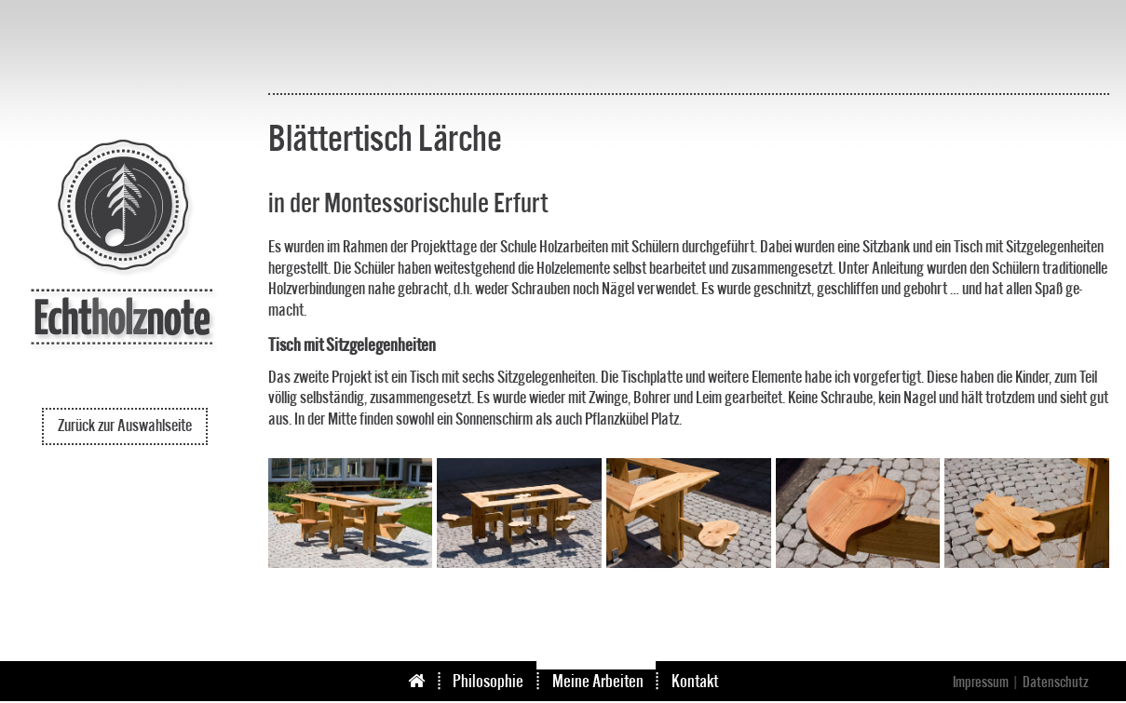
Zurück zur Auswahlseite (125, 426)
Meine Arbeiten (598, 681)
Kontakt (695, 681)
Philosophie (488, 681)
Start (431, 681)
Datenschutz (1056, 682)
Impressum (981, 682)
